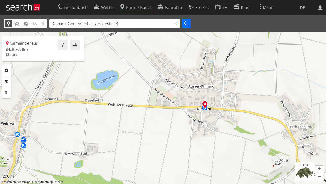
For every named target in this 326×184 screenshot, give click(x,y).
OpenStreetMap (42, 182)
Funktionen (6, 92)
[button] (319, 169)
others (59, 182)
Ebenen (6, 81)
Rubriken (6, 70)
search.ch (10, 182)
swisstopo (24, 182)
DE (302, 7)
